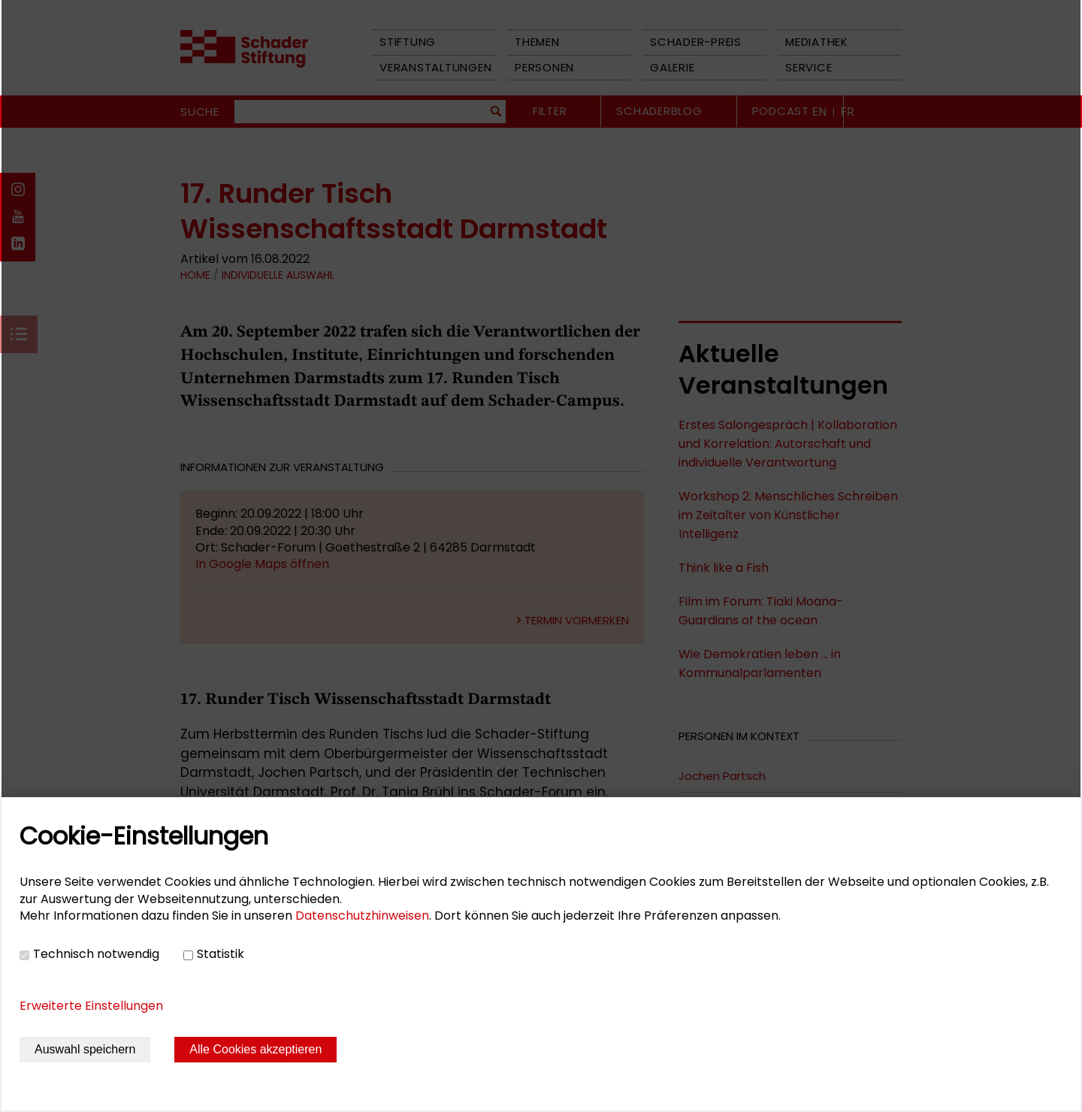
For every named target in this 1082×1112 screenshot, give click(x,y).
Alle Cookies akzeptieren (255, 1049)
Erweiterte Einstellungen (91, 1005)
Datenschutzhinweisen (362, 915)
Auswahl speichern (85, 1049)
